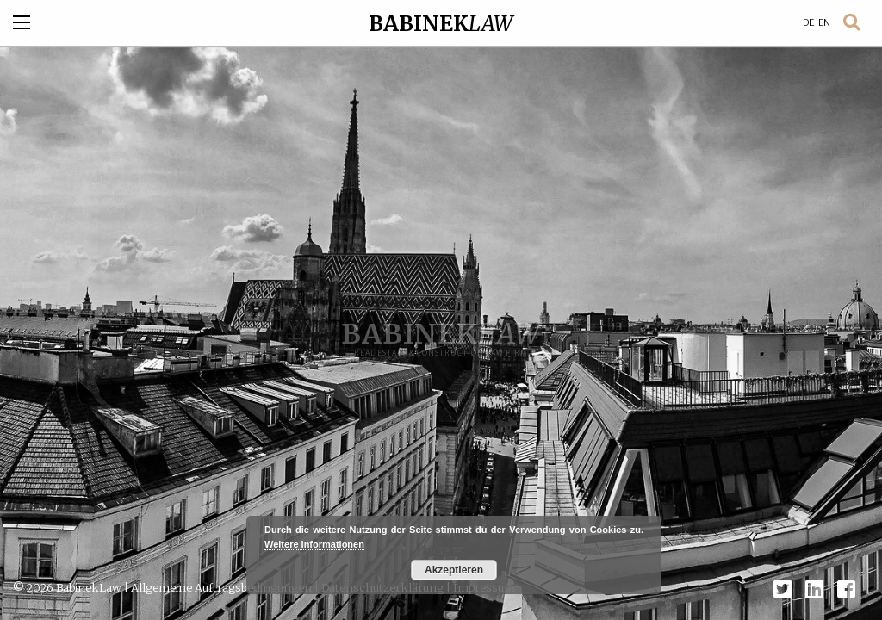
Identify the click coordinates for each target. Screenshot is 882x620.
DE (808, 22)
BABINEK (440, 23)
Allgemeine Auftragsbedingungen (221, 587)
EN (824, 22)
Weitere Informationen (314, 544)
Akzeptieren (454, 570)
